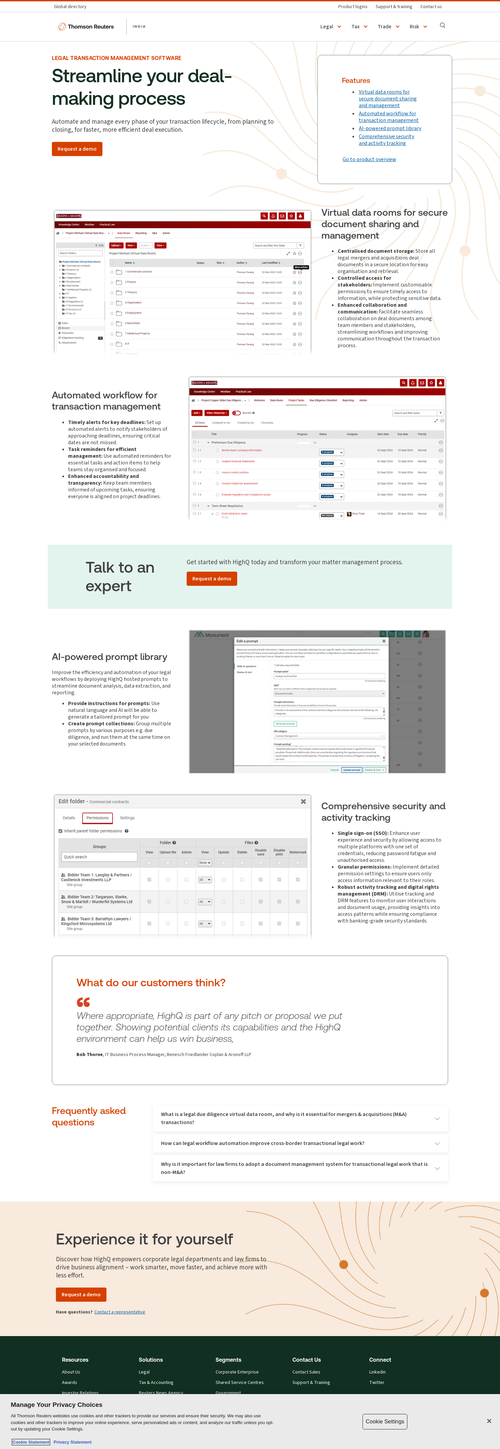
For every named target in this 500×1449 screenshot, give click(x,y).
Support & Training (311, 1383)
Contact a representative (119, 1312)
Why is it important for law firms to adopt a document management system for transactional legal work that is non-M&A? (300, 1168)
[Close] (489, 1421)
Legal (144, 1372)
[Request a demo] (77, 149)
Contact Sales (306, 1372)
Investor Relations (80, 1393)
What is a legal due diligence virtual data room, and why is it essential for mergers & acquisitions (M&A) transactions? (300, 1118)
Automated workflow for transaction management (389, 117)
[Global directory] (72, 6)
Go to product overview (369, 159)
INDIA (139, 26)
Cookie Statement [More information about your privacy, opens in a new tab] (31, 1442)
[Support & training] (394, 6)
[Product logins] (353, 6)
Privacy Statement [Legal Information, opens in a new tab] (71, 1442)
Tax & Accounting (156, 1383)
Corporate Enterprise (237, 1372)
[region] (250, 1421)
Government (228, 1393)
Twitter (376, 1383)
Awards (69, 1383)
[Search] (442, 25)
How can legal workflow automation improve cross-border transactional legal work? (300, 1143)
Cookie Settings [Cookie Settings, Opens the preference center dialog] (385, 1421)
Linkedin (377, 1372)
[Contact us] (431, 6)
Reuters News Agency (161, 1393)
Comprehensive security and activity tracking (386, 140)
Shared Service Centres (240, 1383)
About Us (71, 1372)
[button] (331, 26)
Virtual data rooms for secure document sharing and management (388, 98)
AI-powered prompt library (390, 128)
